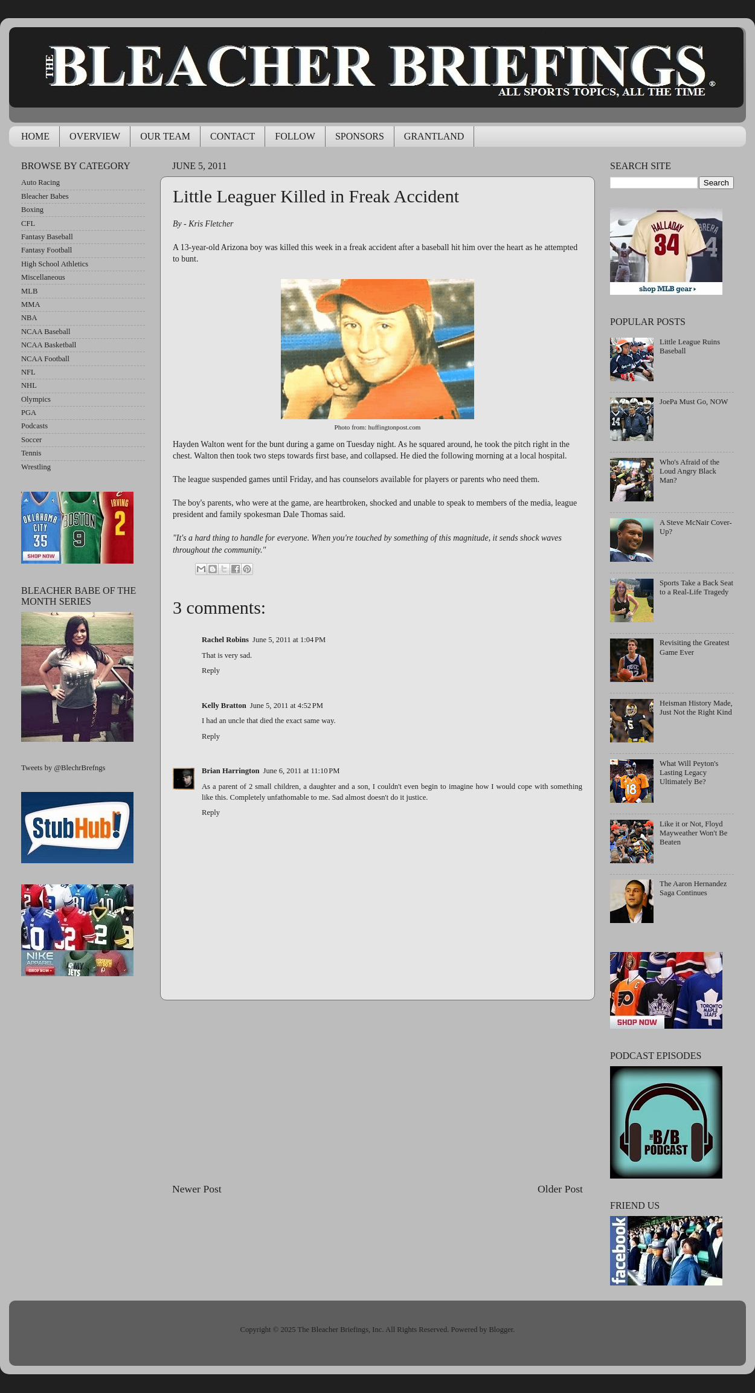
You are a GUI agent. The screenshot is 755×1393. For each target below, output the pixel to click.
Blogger (501, 1329)
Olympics (36, 399)
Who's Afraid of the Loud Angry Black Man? (689, 471)
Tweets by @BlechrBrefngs (63, 768)
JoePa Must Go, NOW (694, 401)
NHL (29, 385)
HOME (35, 136)
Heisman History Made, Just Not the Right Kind (696, 707)
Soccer (31, 440)
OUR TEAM (165, 136)
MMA (30, 304)
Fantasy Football (46, 250)
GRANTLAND (434, 136)
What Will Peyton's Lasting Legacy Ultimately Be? (689, 772)
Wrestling (36, 467)
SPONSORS (359, 136)
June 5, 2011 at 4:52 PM (286, 705)
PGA (28, 412)
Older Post (560, 1189)
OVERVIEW (94, 136)
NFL (28, 372)
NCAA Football (45, 359)
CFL (28, 223)
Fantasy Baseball (47, 237)
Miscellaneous (43, 277)
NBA (29, 318)
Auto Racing (40, 182)
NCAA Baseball (46, 331)
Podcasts (34, 426)
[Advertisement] (377, 1090)
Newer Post (197, 1189)
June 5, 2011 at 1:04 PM (289, 639)
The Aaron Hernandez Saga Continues (693, 888)
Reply (211, 670)
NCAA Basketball (48, 345)
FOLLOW (295, 136)
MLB (29, 291)
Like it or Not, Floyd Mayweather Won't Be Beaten (693, 833)
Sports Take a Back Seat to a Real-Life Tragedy (696, 587)
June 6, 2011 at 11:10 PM (301, 771)
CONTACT (232, 136)
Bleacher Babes (45, 196)
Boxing (32, 209)
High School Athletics (54, 264)
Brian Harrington (231, 771)
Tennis (31, 453)
